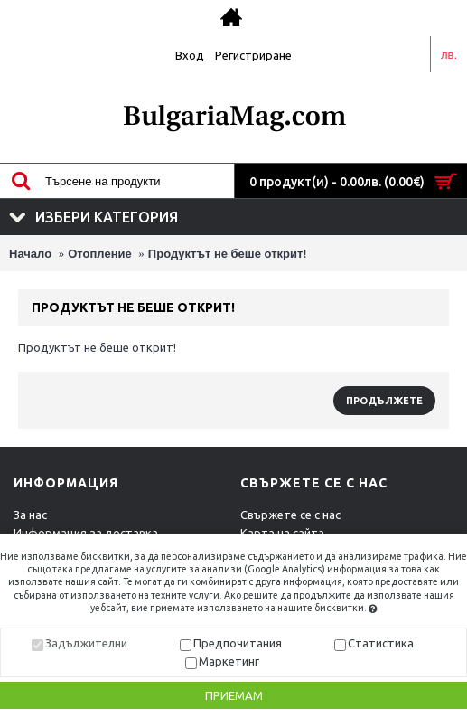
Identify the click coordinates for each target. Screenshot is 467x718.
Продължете (384, 400)
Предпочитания (237, 643)
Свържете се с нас (290, 514)
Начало (30, 253)
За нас (30, 514)
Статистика (381, 643)
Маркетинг (229, 661)
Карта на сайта (282, 532)
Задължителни (86, 643)
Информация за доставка (86, 532)
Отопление (100, 253)
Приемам (234, 695)
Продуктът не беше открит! (227, 253)
